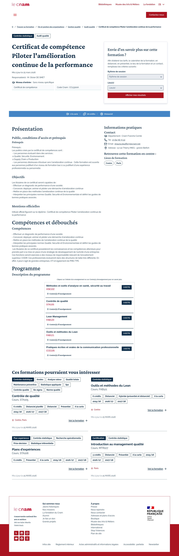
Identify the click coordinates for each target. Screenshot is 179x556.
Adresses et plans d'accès (103, 515)
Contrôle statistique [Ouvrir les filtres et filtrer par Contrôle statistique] (23, 36)
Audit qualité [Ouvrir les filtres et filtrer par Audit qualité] (43, 36)
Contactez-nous (156, 15)
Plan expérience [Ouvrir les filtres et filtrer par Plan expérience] (21, 438)
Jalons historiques (51, 507)
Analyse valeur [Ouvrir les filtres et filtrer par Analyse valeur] (55, 379)
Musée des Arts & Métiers (102, 521)
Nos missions (49, 510)
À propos (95, 504)
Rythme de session (117, 71)
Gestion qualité (74, 27)
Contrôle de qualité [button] (57, 301)
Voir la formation (76, 420)
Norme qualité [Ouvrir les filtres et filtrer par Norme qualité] (53, 390)
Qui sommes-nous (51, 504)
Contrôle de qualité (26, 396)
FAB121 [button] (50, 335)
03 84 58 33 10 (118, 140)
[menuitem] (105, 4)
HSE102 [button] (50, 289)
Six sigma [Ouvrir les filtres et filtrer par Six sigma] (37, 390)
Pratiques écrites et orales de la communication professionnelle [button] (82, 347)
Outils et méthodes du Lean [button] (62, 332)
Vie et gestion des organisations (51, 27)
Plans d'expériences (26, 449)
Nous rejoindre (97, 510)
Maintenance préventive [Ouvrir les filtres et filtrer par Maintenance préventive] (25, 385)
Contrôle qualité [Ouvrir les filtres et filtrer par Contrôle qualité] (21, 390)
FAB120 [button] (50, 320)
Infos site (47, 544)
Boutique (95, 518)
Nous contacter (98, 512)
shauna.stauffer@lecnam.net (127, 144)
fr (12, 27)
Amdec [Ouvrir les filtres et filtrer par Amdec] (40, 379)
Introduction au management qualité (117, 444)
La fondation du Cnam (53, 512)
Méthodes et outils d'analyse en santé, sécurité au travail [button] (78, 285)
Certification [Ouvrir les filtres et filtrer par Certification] (98, 438)
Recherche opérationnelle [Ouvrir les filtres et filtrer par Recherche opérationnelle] (68, 438)
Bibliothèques (97, 524)
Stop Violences (98, 530)
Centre (109, 163)
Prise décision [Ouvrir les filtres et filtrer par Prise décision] (20, 443)
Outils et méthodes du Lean (111, 385)
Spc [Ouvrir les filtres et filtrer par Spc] (67, 385)
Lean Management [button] (56, 316)
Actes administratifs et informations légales (98, 544)
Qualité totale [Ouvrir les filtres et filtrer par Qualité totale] (72, 379)
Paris (118, 163)
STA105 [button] (50, 304)
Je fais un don (49, 518)
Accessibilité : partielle (133, 544)
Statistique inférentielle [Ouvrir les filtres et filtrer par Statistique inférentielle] (42, 443)
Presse (94, 507)
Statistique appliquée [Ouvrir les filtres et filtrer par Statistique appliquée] (51, 385)
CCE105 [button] (50, 350)
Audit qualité (89, 27)
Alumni (46, 515)
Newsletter (154, 544)
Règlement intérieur (65, 544)
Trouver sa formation (25, 27)
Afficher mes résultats (135, 95)
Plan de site (96, 533)
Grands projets (49, 521)
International (96, 527)
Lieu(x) (111, 83)
